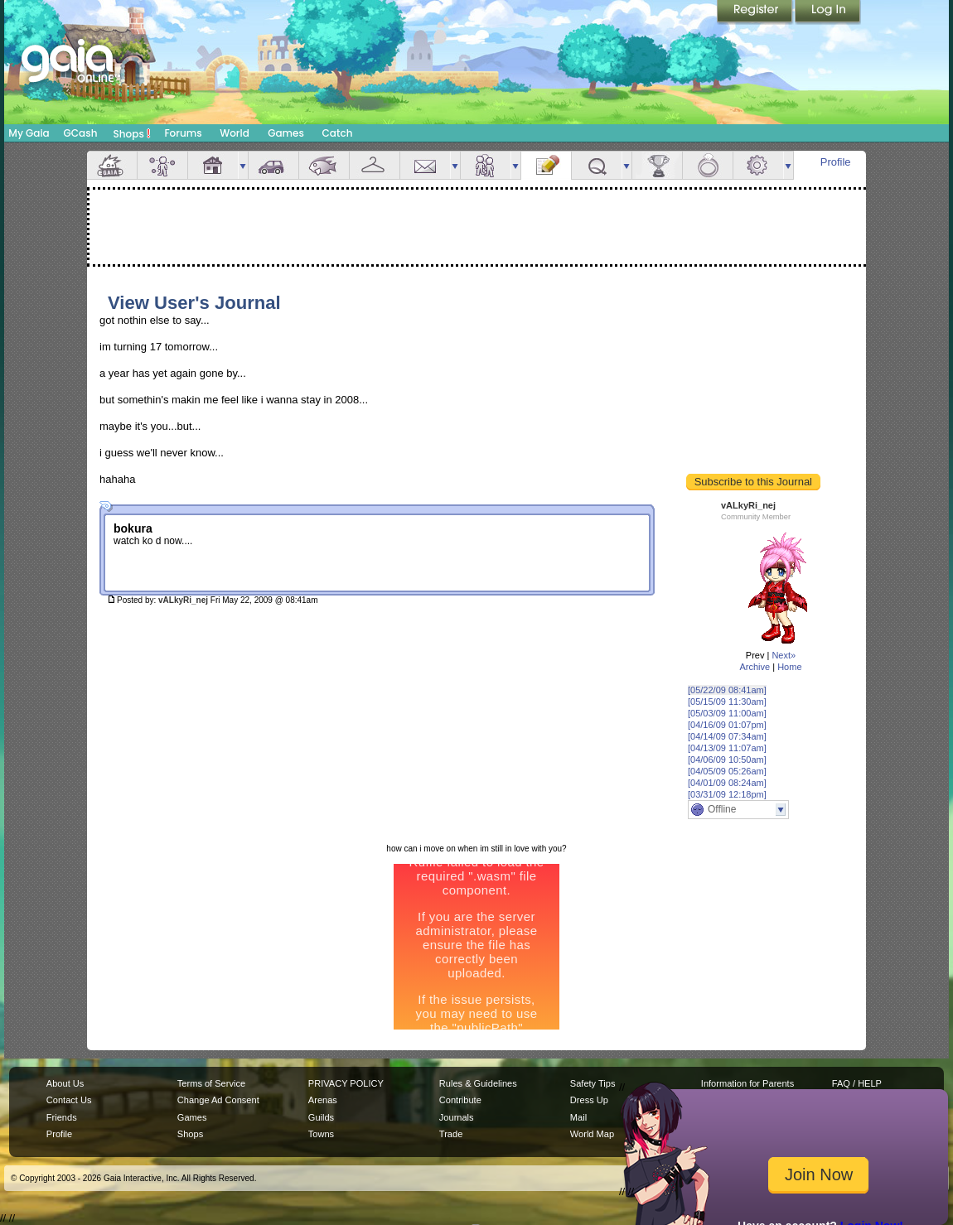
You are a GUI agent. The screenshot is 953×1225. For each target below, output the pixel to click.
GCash (81, 133)
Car (273, 165)
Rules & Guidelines (478, 1083)
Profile (835, 162)
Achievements (657, 165)
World (234, 133)
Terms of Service (211, 1083)
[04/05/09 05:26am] (727, 771)
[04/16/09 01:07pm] (727, 725)
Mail (425, 165)
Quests (597, 165)
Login (828, 12)
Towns (321, 1134)
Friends (485, 165)
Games (286, 133)
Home (789, 667)
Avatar (162, 165)
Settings (758, 165)
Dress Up (589, 1100)
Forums (182, 133)
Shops (132, 133)
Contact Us (69, 1100)
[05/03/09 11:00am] (727, 713)
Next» (784, 655)
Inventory (374, 165)
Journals (456, 1117)
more (243, 165)
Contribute (460, 1100)
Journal (546, 165)
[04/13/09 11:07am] (727, 748)
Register (756, 12)
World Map (592, 1134)
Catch (337, 133)
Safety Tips (593, 1083)
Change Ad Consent (218, 1100)
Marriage (708, 165)
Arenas (322, 1100)
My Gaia (28, 133)
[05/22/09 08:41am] (727, 690)
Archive (754, 667)
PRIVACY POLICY (346, 1083)
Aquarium (324, 165)
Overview (112, 165)
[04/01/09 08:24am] (727, 783)
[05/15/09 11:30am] (727, 702)
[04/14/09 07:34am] (727, 736)
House (213, 165)
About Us (65, 1083)
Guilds (321, 1117)
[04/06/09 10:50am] (727, 759)
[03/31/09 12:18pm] (727, 794)
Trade (450, 1134)
